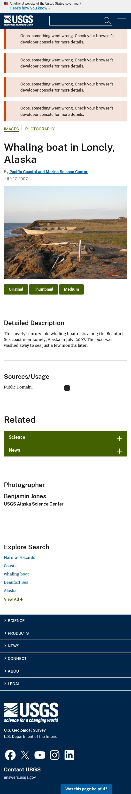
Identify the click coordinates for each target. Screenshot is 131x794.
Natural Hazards (19, 557)
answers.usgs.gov (20, 777)
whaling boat (16, 574)
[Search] (107, 20)
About (14, 671)
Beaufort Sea (16, 582)
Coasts (10, 565)
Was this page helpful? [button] (86, 789)
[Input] (80, 20)
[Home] (18, 25)
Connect (17, 658)
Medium (71, 289)
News (14, 450)
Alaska (10, 590)
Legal (14, 684)
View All (13, 599)
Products (18, 633)
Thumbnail (43, 289)
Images (11, 129)
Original (16, 289)
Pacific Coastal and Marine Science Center (48, 171)
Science (17, 437)
